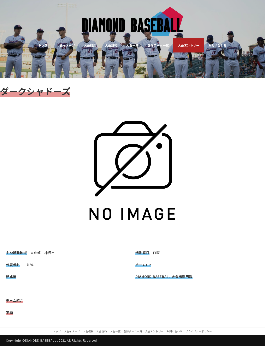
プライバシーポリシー (199, 331)
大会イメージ (72, 331)
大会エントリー (154, 331)
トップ (57, 331)
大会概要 (88, 331)
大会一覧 (115, 331)
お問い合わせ (175, 331)
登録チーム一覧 (133, 331)
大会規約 (101, 331)
